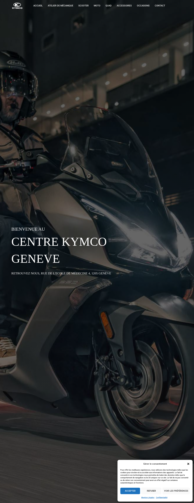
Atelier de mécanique (59, 5)
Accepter (130, 491)
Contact (155, 5)
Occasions (139, 5)
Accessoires (121, 5)
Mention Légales (147, 498)
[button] (188, 463)
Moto (95, 5)
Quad (106, 5)
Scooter (82, 5)
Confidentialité (161, 498)
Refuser (151, 491)
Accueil (37, 5)
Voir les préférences (176, 491)
